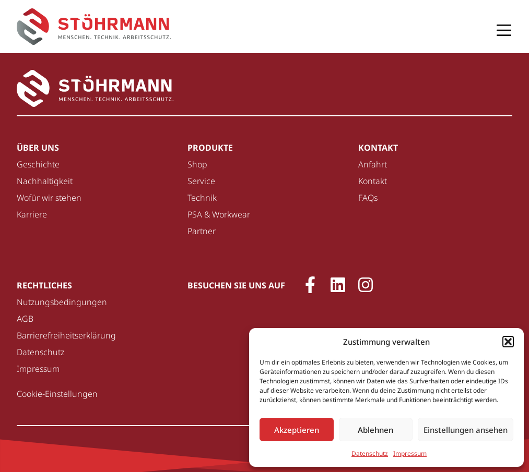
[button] (508, 341)
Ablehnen (375, 430)
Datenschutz (369, 453)
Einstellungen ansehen (466, 430)
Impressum (410, 453)
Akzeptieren (296, 430)
